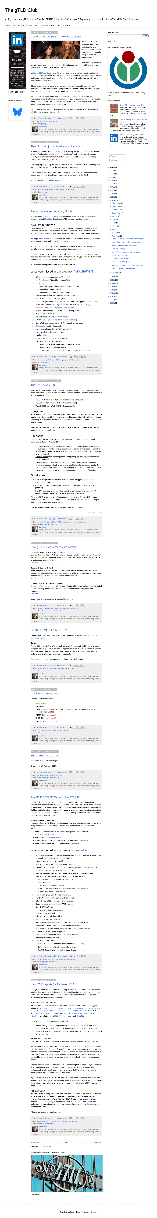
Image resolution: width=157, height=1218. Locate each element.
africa (39, 775)
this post (43, 172)
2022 (112, 184)
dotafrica (47, 959)
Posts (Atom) (46, 1147)
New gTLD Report (19, 25)
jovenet (39, 121)
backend (43, 360)
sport (72, 668)
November (116, 206)
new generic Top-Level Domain (59, 668)
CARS (91, 1013)
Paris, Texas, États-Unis (46, 1124)
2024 (112, 177)
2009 (112, 300)
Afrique (40, 733)
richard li (54, 121)
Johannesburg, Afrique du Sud (48, 778)
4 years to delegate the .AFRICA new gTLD (56, 797)
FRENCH (40, 1013)
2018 (112, 197)
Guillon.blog (40, 326)
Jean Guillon (45, 1121)
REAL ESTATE (63, 1011)
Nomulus (48, 219)
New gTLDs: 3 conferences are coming (54, 547)
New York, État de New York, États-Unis (51, 611)
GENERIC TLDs (81, 1013)
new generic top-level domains (66, 959)
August (115, 216)
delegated (40, 959)
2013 (112, 287)
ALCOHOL (51, 1011)
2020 (112, 190)
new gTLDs (46, 121)
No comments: (62, 118)
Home (8, 25)
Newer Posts (36, 1143)
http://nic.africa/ (55, 837)
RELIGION (68, 1013)
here (38, 766)
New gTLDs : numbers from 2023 (132, 105)
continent (44, 730)
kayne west (72, 522)
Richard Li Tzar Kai (41, 73)
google (51, 189)
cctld (38, 730)
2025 (112, 174)
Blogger (94, 1212)
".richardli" (35, 75)
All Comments (115, 160)
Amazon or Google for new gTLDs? (51, 211)
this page (97, 805)
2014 (112, 283)
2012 (112, 290)
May (114, 226)
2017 (112, 200)
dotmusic (40, 522)
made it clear (44, 239)
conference (40, 608)
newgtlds (80, 522)
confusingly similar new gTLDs (62, 308)
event (47, 608)
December (116, 203)
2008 (112, 303)
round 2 (83, 360)
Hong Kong (42, 124)
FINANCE (96, 1008)
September (116, 213)
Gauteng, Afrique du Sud (46, 962)
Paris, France (42, 671)
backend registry (42, 189)
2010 (112, 296)
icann (53, 959)
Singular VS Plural (77, 1011)
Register (34, 563)
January (115, 272)
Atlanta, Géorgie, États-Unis (47, 524)
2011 (112, 293)
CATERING (43, 1008)
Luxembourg (42, 192)
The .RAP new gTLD (43, 384)
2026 (112, 171)
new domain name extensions (60, 608)
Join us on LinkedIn (64, 25)
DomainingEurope (38, 586)
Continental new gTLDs (44, 693)
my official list (79, 507)
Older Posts (97, 1143)
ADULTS (79, 1016)
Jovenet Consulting (57, 1121)
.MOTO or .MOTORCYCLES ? (49, 630)
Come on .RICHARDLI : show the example (56, 36)
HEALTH (34, 1016)
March (114, 233)
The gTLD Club (21, 10)
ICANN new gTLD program (56, 360)
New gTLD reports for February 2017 (52, 984)
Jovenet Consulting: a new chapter (133, 135)
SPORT (43, 1011)
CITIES (68, 1008)
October (115, 210)
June (114, 223)
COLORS (35, 1011)
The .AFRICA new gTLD (45, 755)
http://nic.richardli (63, 78)
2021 (112, 187)
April (114, 229)
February (115, 236)
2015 (112, 280)
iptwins (56, 189)
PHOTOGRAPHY (56, 1008)
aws (38, 360)
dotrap (46, 522)
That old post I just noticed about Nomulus (55, 146)
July (114, 219)
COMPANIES (77, 1008)
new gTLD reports (70, 1121)
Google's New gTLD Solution (56, 320)
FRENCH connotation (63, 1016)
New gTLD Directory (47, 25)
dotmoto (40, 668)
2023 (112, 180)
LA (88, 1008)
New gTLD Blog (33, 25)
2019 (112, 194)
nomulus (71, 189)
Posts (112, 156)
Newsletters (84, 271)
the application (85, 840)
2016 (112, 277)
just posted (55, 180)
